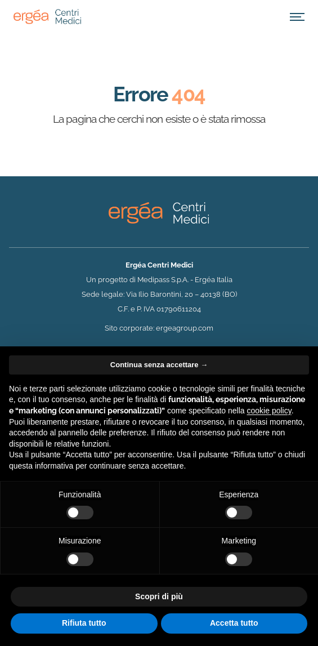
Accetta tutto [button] (234, 622)
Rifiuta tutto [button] (84, 622)
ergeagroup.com (184, 328)
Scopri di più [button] (159, 596)
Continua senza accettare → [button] (159, 364)
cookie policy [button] (269, 410)
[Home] (47, 16)
